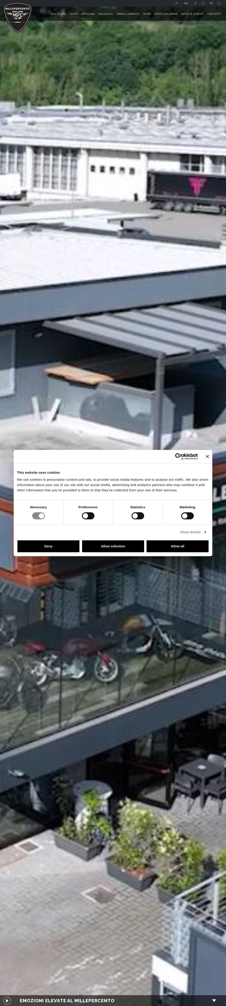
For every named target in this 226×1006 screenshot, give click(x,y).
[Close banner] (207, 456)
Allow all (177, 546)
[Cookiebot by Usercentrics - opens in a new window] (178, 456)
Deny (48, 546)
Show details (190, 532)
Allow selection (113, 546)
